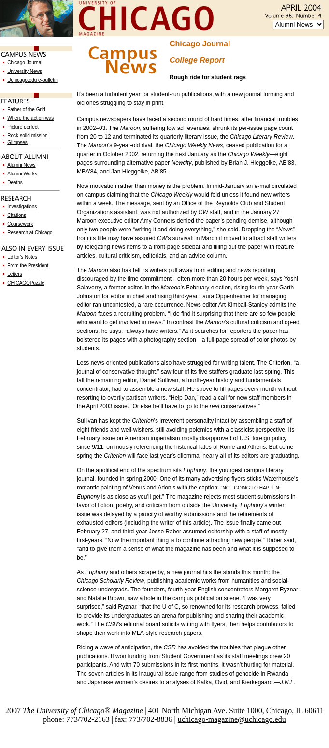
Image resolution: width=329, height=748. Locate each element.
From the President (27, 265)
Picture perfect (22, 126)
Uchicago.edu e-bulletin (32, 80)
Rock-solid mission (27, 135)
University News (24, 71)
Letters (14, 274)
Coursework (20, 224)
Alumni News (21, 165)
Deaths (15, 182)
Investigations (22, 206)
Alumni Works (22, 173)
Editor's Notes (22, 256)
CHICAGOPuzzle (25, 283)
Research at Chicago (29, 232)
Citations (16, 215)
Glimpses (17, 142)
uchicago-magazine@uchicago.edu (232, 719)
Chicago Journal (24, 62)
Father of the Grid (26, 109)
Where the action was (30, 118)
